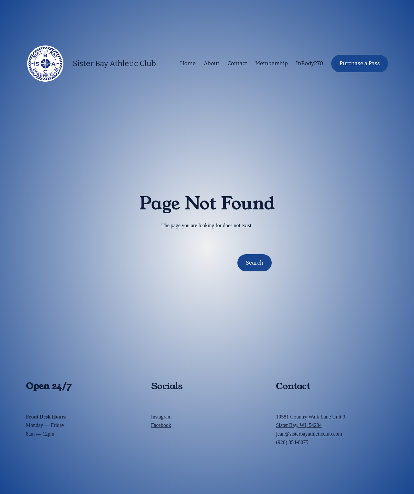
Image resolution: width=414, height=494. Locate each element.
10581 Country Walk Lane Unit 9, (311, 416)
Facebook (161, 425)
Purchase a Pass (360, 63)
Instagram (161, 416)
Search (255, 262)
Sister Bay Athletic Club (114, 63)
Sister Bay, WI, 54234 (298, 425)
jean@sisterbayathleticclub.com (309, 434)
